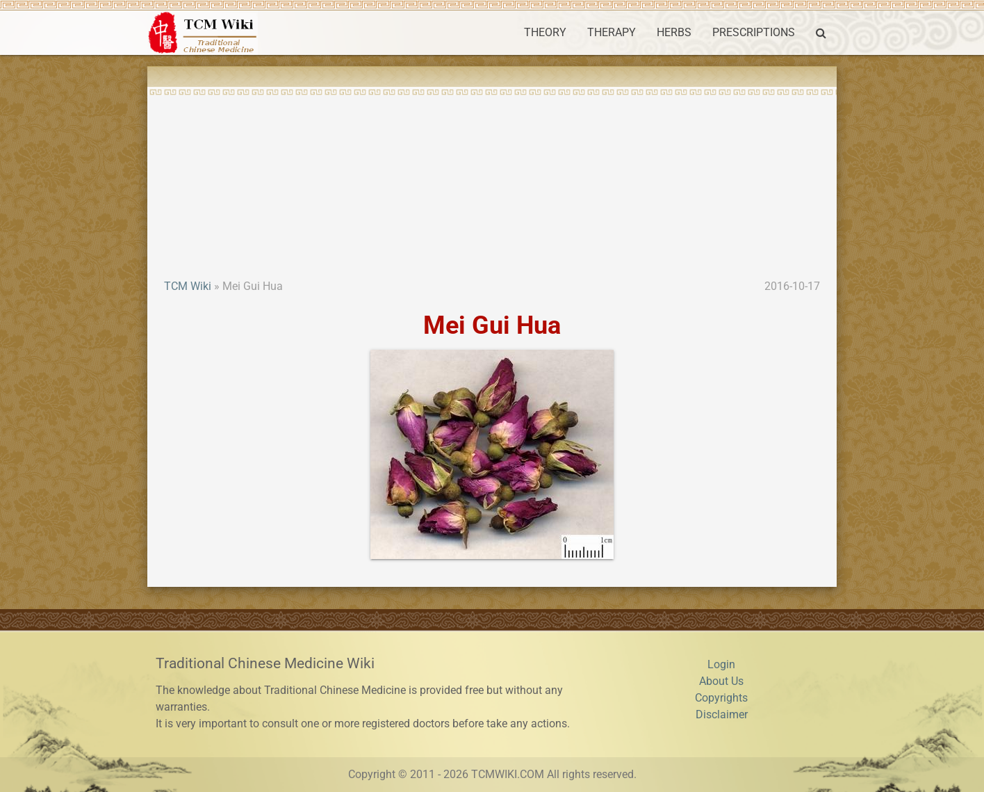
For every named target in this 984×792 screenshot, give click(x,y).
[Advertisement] (492, 173)
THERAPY (611, 32)
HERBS (674, 32)
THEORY (545, 32)
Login (721, 664)
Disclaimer (722, 714)
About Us (721, 681)
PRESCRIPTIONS (753, 32)
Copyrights (721, 697)
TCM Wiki (187, 286)
